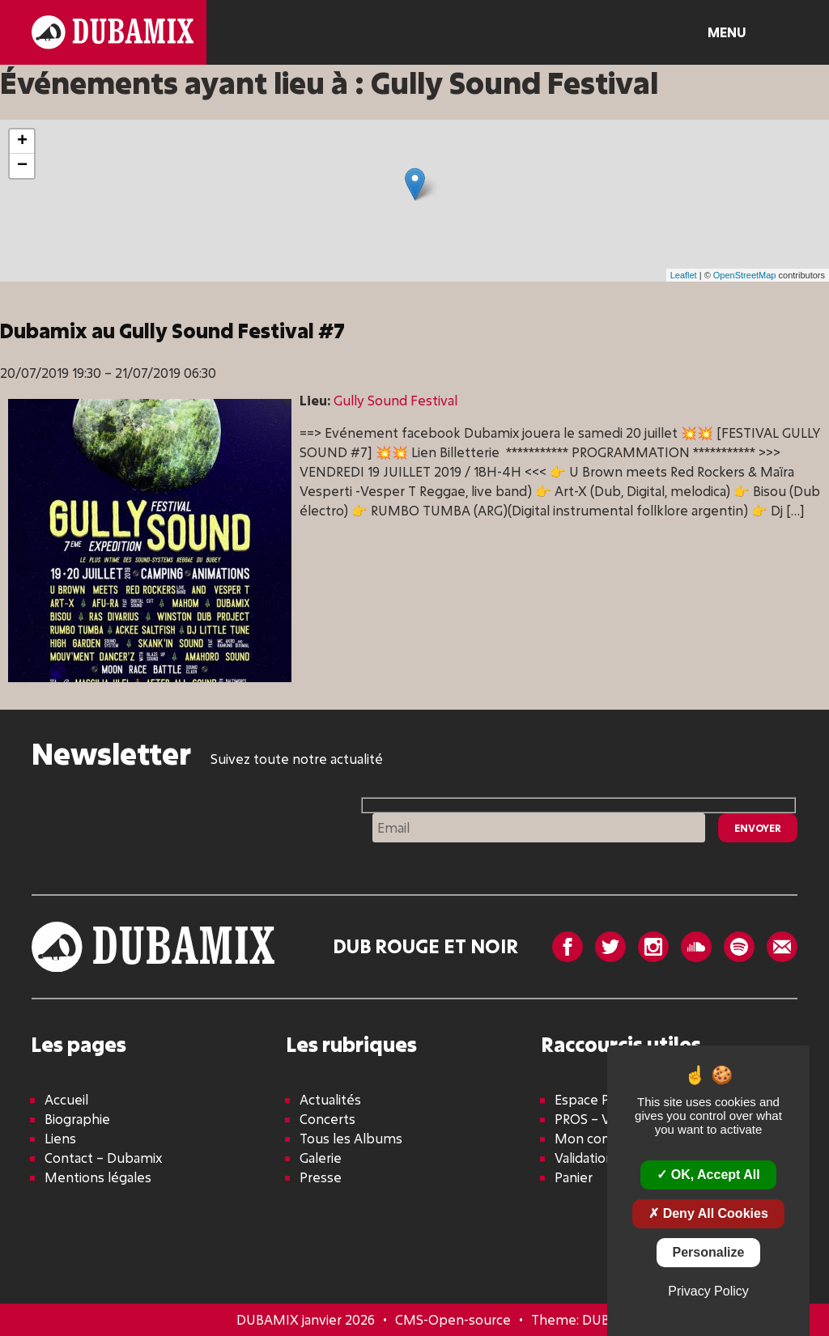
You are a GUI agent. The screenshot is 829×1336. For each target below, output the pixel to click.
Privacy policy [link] (708, 1291)
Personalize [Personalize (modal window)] (709, 1252)
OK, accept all (708, 1174)
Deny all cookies (708, 1213)
